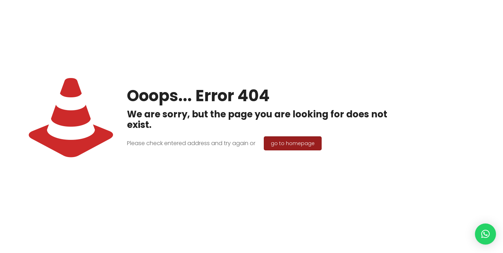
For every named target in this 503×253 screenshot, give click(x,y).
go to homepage (293, 143)
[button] (485, 234)
